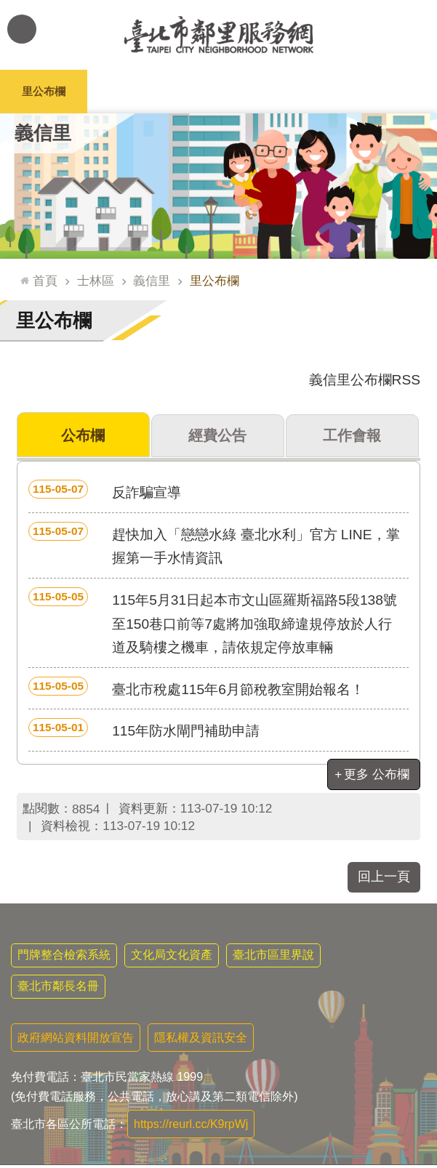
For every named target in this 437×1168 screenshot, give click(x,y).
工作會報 (351, 436)
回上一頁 (384, 879)
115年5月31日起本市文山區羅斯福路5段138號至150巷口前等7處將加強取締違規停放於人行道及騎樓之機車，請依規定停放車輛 (212, 624)
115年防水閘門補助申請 (144, 731)
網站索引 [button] (21, 29)
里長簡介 (131, 91)
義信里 (43, 133)
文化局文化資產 (171, 957)
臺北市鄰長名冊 (58, 989)
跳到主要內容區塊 (7, 7)
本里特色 (306, 91)
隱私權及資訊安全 (200, 1040)
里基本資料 (218, 91)
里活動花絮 (393, 91)
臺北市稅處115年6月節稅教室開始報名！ (196, 690)
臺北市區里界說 (273, 957)
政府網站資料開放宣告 (75, 1040)
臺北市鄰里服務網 (218, 35)
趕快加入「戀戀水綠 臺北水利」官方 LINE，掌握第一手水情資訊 (214, 547)
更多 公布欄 (376, 777)
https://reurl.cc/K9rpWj (191, 1127)
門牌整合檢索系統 (64, 957)
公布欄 (83, 436)
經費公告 (217, 436)
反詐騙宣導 (104, 493)
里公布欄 (44, 91)
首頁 (45, 280)
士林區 (95, 280)
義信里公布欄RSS (364, 379)
